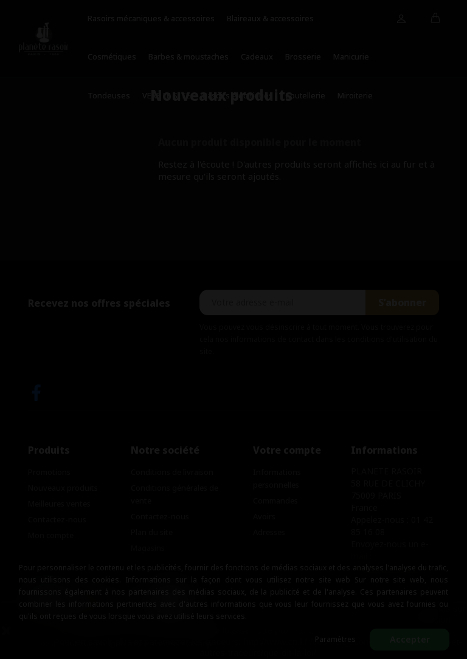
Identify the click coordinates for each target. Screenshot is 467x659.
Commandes (275, 500)
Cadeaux (257, 56)
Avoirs (264, 516)
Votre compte (287, 450)
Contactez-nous (57, 519)
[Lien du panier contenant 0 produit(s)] (436, 18)
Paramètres (335, 639)
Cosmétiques (112, 56)
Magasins (148, 547)
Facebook (36, 392)
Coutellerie (305, 95)
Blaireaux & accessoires (270, 18)
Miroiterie (355, 95)
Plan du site (152, 532)
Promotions (49, 471)
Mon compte (51, 535)
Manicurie (351, 56)
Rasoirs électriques (237, 95)
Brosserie (303, 56)
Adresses (269, 532)
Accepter (410, 639)
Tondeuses (109, 95)
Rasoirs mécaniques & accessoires (151, 18)
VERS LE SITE (166, 95)
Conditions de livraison (172, 471)
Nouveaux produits (63, 487)
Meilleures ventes (59, 503)
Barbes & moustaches (188, 56)
